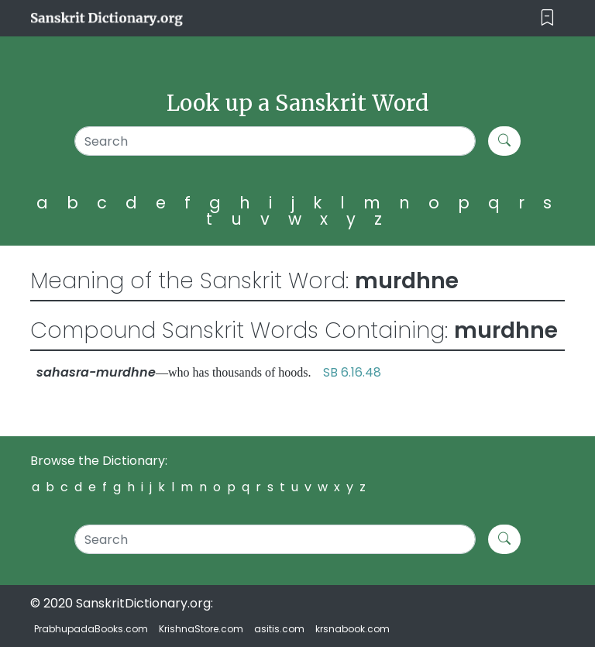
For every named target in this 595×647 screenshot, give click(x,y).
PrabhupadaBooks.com (91, 628)
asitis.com (279, 628)
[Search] (275, 141)
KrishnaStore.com (201, 628)
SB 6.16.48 (352, 372)
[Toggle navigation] (547, 18)
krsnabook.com (352, 628)
